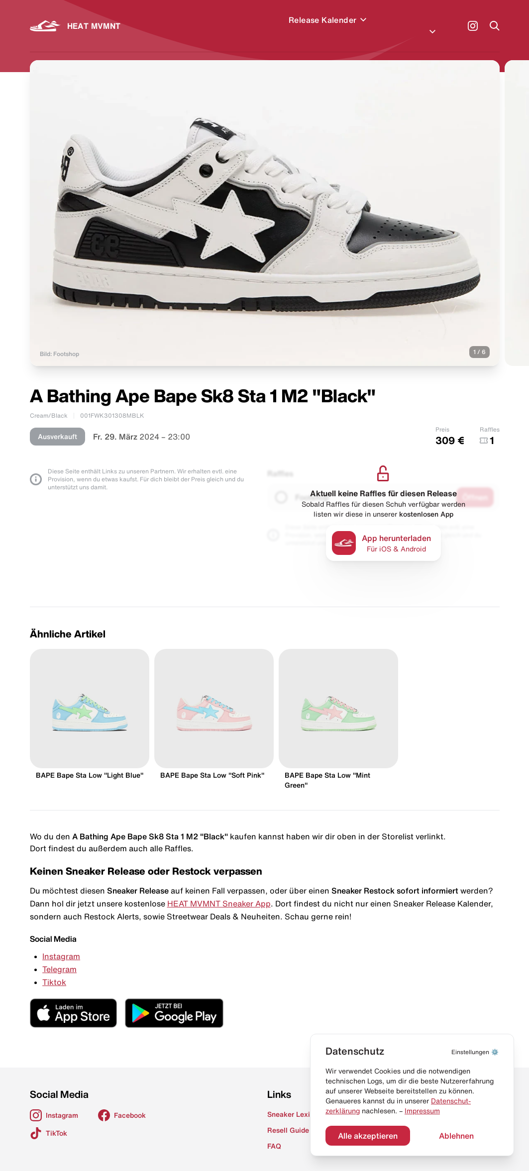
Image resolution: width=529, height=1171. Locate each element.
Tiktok (54, 970)
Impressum (422, 1110)
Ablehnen (456, 1136)
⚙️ (475, 1052)
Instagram (61, 944)
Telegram (59, 957)
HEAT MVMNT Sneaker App (219, 892)
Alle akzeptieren (368, 1136)
